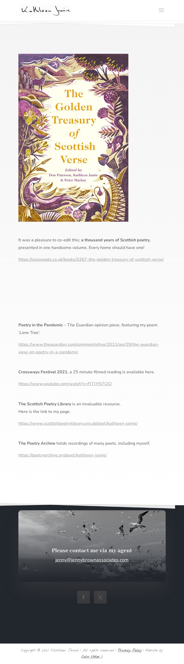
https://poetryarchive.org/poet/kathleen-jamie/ (62, 455)
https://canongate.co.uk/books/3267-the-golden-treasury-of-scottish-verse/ (91, 259)
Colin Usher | (91, 656)
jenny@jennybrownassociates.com (92, 560)
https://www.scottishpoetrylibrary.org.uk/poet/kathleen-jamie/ (78, 423)
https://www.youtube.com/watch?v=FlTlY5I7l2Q (65, 384)
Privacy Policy (130, 650)
